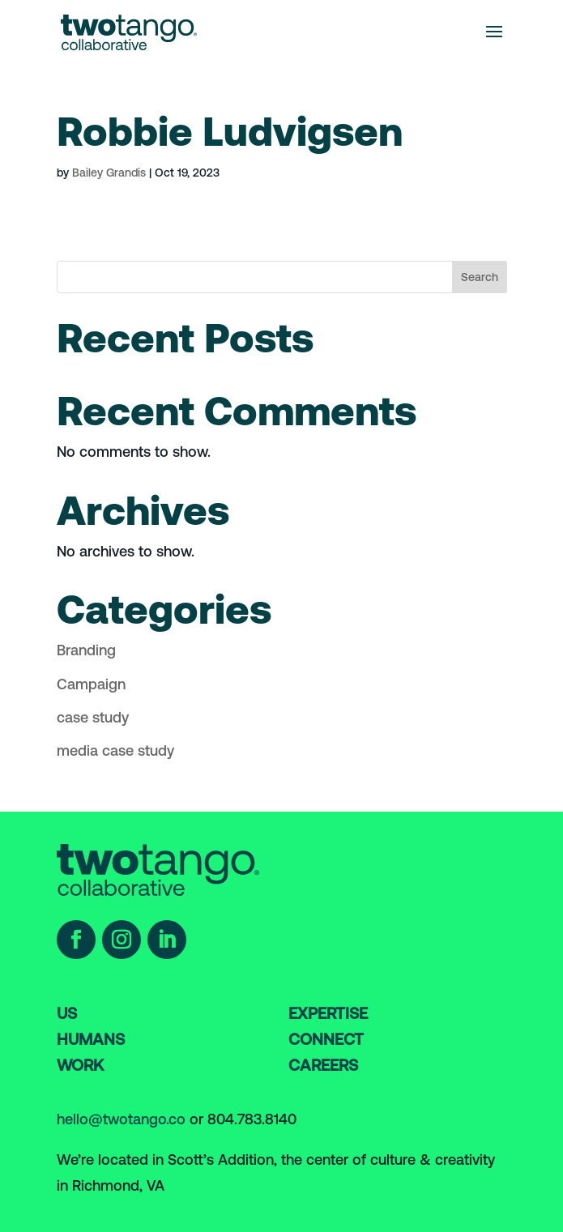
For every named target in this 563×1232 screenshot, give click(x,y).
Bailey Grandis (109, 172)
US (67, 1013)
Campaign (91, 684)
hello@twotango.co (121, 1119)
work (80, 1065)
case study (93, 717)
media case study (115, 750)
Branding (86, 650)
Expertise (328, 1013)
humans (91, 1039)
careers (323, 1065)
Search (479, 277)
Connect (326, 1039)
